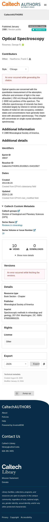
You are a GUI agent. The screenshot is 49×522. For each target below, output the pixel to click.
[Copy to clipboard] (44, 364)
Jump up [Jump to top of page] (22, 393)
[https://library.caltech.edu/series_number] (35, 230)
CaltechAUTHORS (13, 14)
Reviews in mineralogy (12, 225)
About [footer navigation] (4, 413)
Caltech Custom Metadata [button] (18, 206)
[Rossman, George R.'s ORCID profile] (22, 44)
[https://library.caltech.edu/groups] (19, 211)
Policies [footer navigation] (5, 417)
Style (4, 69)
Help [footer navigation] (4, 421)
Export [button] (36, 364)
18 (3, 233)
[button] (24, 341)
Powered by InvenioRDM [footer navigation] (13, 425)
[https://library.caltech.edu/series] (17, 222)
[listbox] (18, 69)
